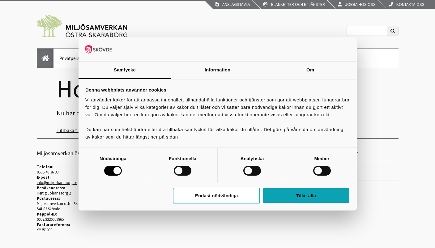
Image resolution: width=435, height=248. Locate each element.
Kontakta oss (406, 4)
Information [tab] (218, 69)
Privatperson (71, 58)
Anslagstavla (232, 4)
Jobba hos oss (357, 4)
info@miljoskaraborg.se (57, 182)
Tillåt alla (306, 195)
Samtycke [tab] (125, 69)
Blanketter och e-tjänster (294, 4)
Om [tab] (310, 69)
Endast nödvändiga (216, 195)
